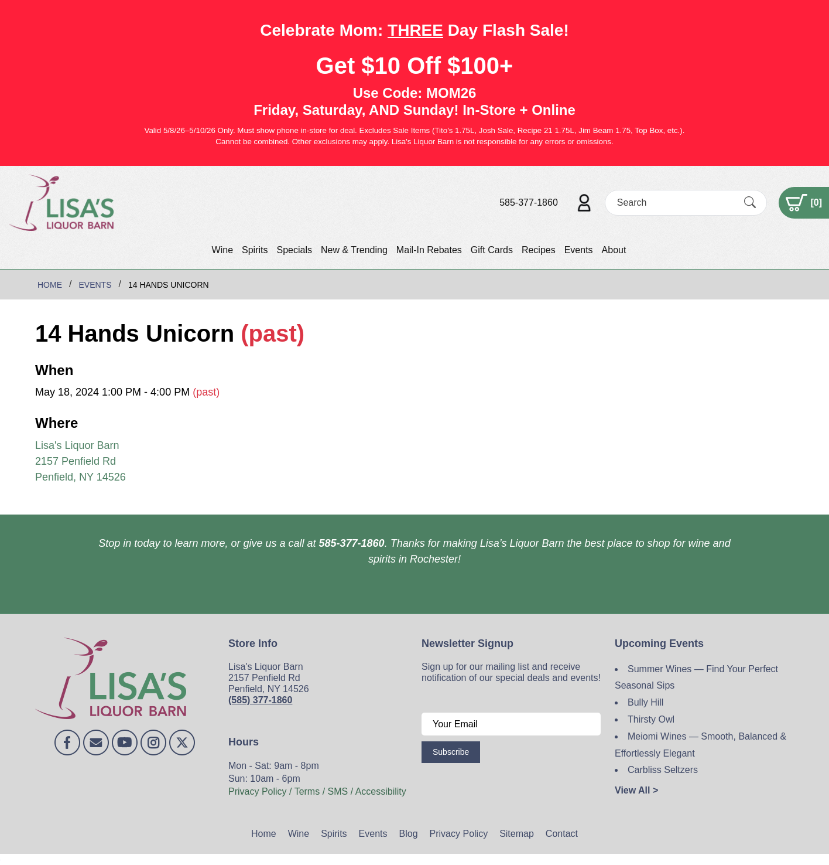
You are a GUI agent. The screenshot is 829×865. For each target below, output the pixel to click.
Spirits (255, 250)
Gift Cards (492, 250)
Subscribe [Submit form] (451, 752)
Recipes (539, 250)
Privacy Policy (459, 834)
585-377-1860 (528, 202)
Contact (562, 834)
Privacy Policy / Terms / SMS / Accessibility (317, 791)
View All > (636, 790)
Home (263, 834)
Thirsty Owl (651, 719)
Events (578, 250)
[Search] (675, 202)
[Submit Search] (750, 202)
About (614, 250)
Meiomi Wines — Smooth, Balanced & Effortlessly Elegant (700, 744)
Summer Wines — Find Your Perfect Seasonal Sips (696, 677)
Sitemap (516, 834)
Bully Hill (645, 702)
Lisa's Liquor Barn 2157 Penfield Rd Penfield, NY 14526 (80, 461)
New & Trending (354, 250)
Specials (293, 250)
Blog (408, 834)
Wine (222, 250)
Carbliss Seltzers (663, 770)
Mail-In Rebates (429, 250)
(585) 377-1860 (260, 700)
